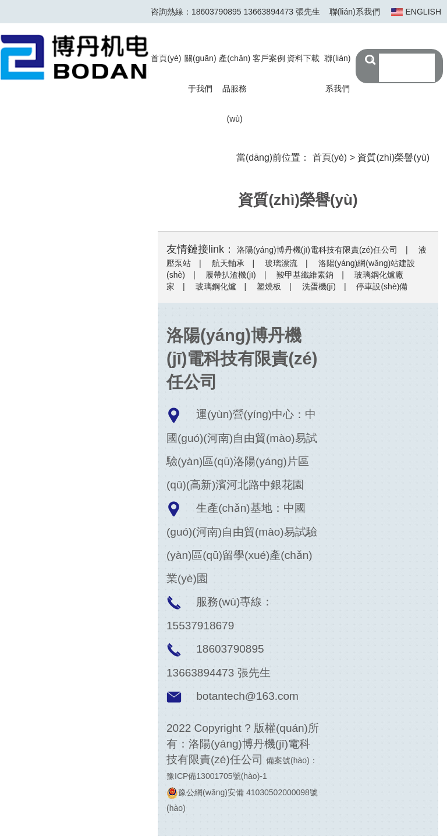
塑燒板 (269, 286)
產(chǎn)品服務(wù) (234, 88)
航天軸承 (228, 263)
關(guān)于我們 (200, 73)
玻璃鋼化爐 (216, 286)
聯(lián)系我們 (354, 11)
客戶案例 (269, 58)
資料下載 (303, 58)
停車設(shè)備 (381, 286)
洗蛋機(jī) (319, 286)
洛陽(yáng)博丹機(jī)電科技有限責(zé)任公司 (317, 249)
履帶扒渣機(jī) (230, 274)
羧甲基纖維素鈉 (305, 274)
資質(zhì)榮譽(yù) (393, 157)
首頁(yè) (166, 58)
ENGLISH (423, 11)
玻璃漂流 (281, 263)
